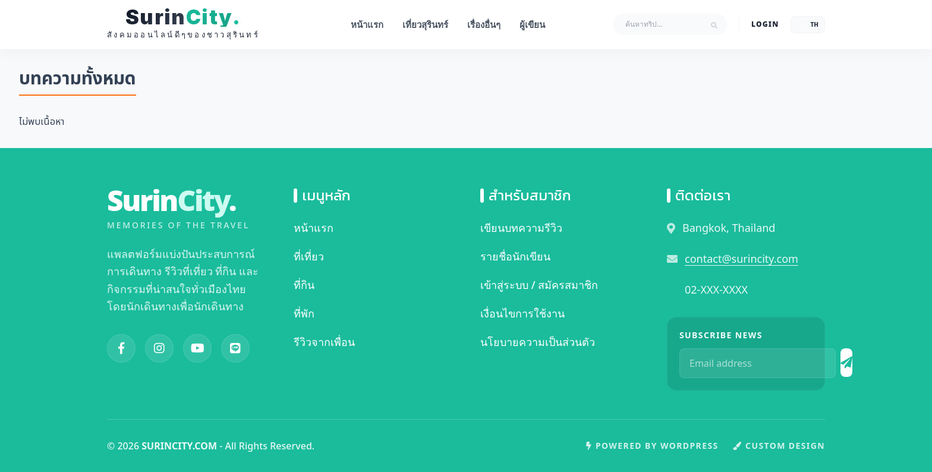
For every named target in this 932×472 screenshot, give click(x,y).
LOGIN (765, 24)
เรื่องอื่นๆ (483, 24)
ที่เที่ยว (309, 256)
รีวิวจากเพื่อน (324, 342)
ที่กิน (304, 285)
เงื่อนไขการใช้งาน (522, 313)
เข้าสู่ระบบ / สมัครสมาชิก (539, 285)
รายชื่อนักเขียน (515, 256)
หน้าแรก (367, 24)
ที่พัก (304, 313)
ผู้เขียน (532, 24)
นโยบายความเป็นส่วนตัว (537, 342)
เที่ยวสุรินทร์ (425, 24)
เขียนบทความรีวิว (521, 228)
